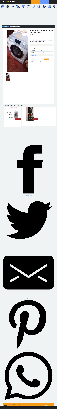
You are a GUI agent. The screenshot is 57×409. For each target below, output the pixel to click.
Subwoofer (30, 122)
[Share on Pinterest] (28, 325)
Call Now (46, 59)
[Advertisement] (28, 17)
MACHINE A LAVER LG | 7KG (12, 122)
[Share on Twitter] (28, 221)
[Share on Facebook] (28, 170)
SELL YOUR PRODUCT (36, 1)
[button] (8, 51)
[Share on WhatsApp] (28, 376)
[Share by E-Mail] (28, 273)
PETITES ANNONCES (44, 1)
